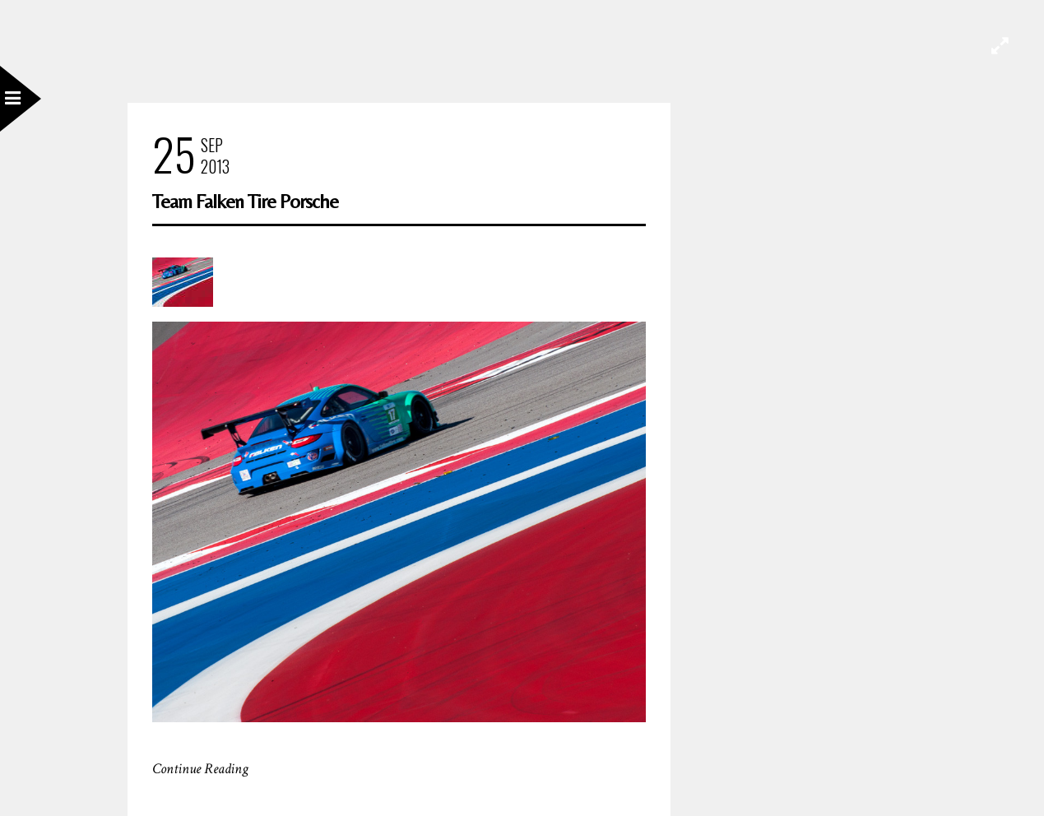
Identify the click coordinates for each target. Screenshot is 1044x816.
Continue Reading (200, 768)
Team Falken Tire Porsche (245, 201)
